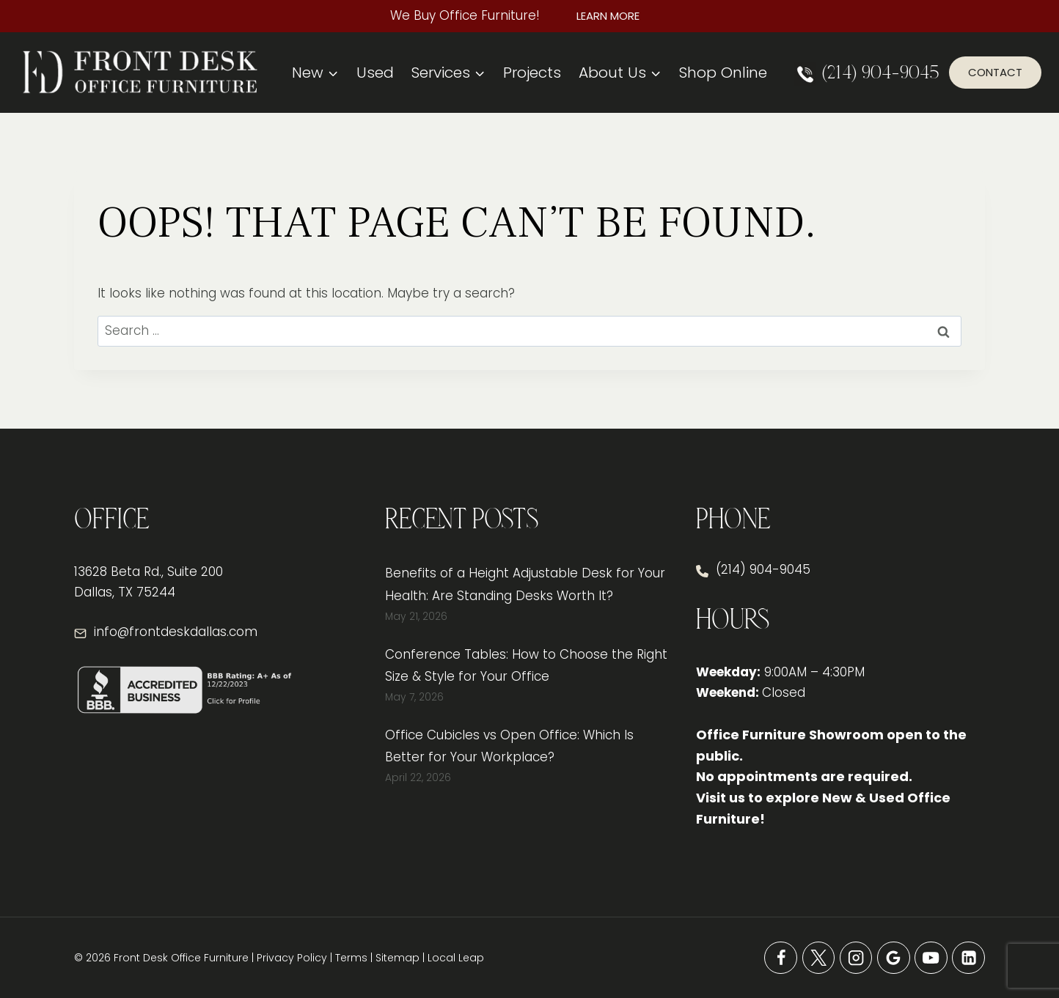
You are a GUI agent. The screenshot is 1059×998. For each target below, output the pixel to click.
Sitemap (397, 957)
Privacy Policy (292, 957)
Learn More (608, 15)
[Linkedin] (968, 958)
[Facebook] (780, 958)
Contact (995, 72)
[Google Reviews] (893, 958)
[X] (818, 958)
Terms (351, 957)
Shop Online (723, 72)
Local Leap (456, 957)
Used (375, 72)
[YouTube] (931, 958)
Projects (532, 72)
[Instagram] (856, 958)
